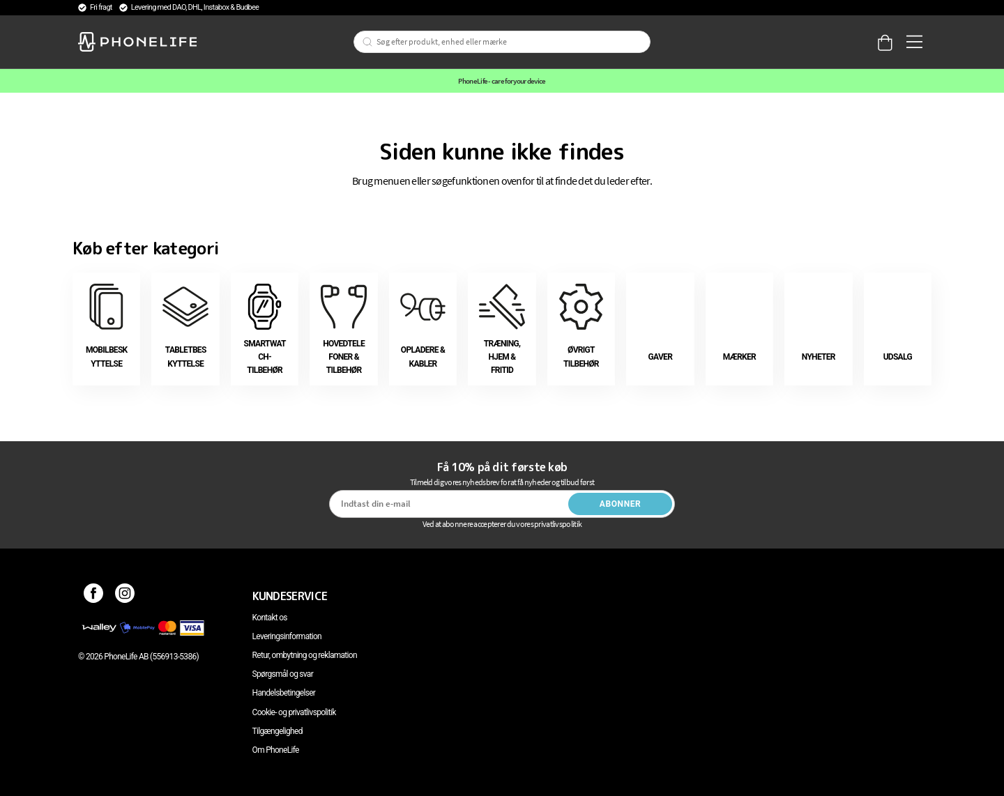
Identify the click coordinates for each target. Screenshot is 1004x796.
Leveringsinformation (286, 636)
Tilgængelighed (277, 731)
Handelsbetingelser (284, 693)
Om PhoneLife (275, 750)
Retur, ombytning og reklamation (304, 655)
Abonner (620, 504)
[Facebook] (94, 595)
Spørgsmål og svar (282, 674)
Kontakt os (269, 617)
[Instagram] (125, 595)
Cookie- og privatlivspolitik (294, 712)
